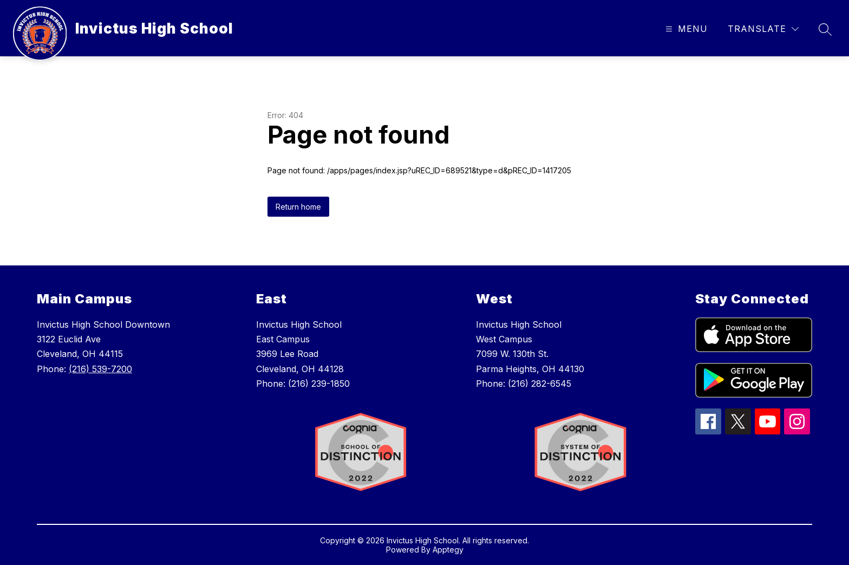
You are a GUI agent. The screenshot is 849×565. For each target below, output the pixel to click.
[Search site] (825, 29)
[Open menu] (685, 29)
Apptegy (448, 549)
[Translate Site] (763, 29)
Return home (298, 206)
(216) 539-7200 (100, 368)
